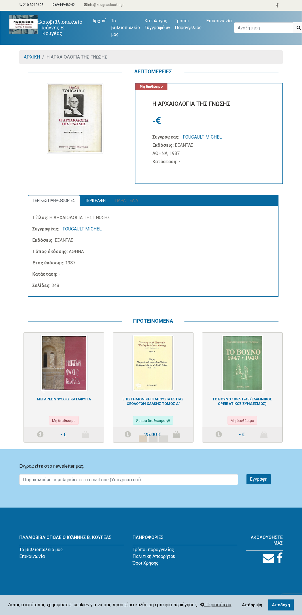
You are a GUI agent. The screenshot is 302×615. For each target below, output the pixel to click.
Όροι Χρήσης (146, 563)
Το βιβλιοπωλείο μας (125, 27)
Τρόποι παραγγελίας (153, 549)
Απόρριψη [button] (252, 605)
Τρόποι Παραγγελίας (188, 24)
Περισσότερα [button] (215, 604)
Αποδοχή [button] (281, 605)
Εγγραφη (258, 479)
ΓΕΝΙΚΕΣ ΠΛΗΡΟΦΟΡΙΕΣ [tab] (54, 200)
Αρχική (100, 20)
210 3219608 (32, 5)
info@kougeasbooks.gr (104, 5)
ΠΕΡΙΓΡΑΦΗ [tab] (95, 200)
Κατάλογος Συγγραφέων (157, 24)
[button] (43, 390)
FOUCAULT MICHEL (202, 137)
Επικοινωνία (219, 20)
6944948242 (64, 5)
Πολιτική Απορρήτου (154, 556)
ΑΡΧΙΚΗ (32, 57)
